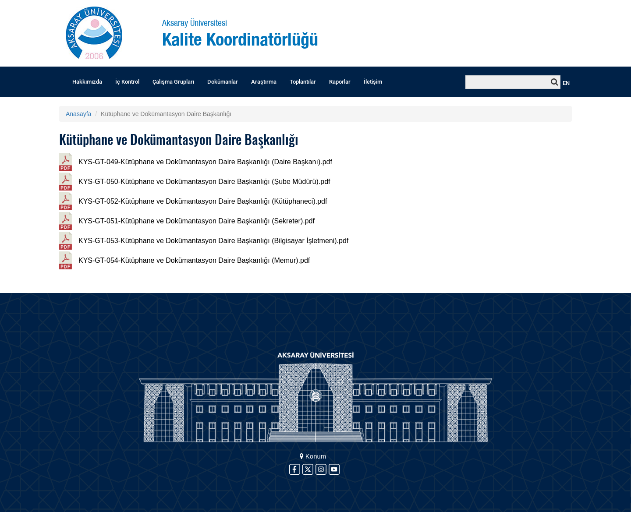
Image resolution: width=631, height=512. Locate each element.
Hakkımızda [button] (87, 81)
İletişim (373, 81)
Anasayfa (78, 113)
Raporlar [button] (340, 81)
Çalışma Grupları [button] (173, 81)
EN (566, 83)
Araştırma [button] (264, 81)
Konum (313, 456)
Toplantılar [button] (303, 81)
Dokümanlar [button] (222, 81)
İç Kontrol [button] (127, 81)
